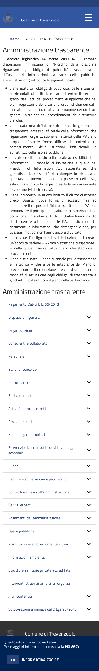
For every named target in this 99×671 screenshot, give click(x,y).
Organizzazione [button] (20, 330)
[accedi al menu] (88, 17)
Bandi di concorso (22, 369)
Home (15, 39)
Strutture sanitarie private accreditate (39, 570)
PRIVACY (72, 646)
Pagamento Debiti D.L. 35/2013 (33, 304)
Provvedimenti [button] (20, 421)
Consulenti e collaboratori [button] (29, 343)
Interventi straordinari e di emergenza (39, 583)
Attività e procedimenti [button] (27, 408)
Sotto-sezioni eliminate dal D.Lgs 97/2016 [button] (42, 609)
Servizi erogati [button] (20, 505)
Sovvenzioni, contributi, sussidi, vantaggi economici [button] (41, 450)
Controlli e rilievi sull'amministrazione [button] (38, 492)
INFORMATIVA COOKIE (40, 659)
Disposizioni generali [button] (24, 317)
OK (13, 659)
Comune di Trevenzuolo (40, 20)
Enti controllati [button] (20, 395)
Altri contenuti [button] (20, 596)
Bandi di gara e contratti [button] (28, 434)
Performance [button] (18, 382)
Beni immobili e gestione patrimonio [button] (37, 479)
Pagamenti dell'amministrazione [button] (34, 518)
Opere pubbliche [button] (21, 531)
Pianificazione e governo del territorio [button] (38, 544)
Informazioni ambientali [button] (27, 557)
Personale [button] (16, 356)
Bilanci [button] (13, 466)
